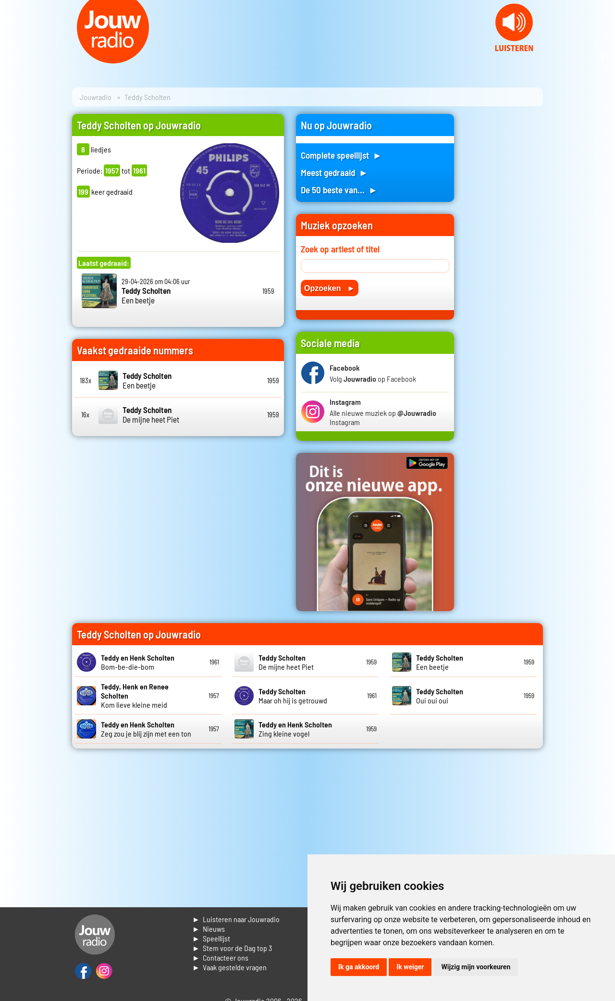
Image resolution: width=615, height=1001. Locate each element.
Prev (12, 57)
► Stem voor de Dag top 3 (232, 947)
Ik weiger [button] (410, 967)
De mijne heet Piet (151, 414)
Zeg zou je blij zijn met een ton (146, 729)
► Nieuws (208, 928)
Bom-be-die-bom (137, 662)
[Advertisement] (504, 258)
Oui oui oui (439, 696)
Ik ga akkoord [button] (358, 967)
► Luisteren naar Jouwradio (236, 919)
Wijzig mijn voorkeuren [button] (475, 967)
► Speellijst (211, 938)
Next (602, 57)
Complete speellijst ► (341, 155)
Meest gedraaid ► (334, 172)
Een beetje (146, 295)
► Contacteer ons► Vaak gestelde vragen (229, 962)
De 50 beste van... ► (339, 189)
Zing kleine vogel (295, 729)
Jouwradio (95, 96)
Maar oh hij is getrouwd (292, 696)
